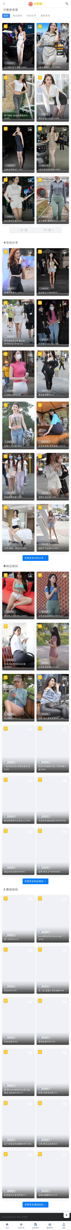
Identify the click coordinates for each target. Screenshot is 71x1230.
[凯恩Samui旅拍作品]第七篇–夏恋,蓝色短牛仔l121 (17, 1091)
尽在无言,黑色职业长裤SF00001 (15, 665)
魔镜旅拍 (45, 16)
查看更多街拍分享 (35, 558)
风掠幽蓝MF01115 (12, 718)
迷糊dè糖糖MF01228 (47, 1195)
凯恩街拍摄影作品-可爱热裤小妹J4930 (52, 768)
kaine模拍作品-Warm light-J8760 (50, 937)
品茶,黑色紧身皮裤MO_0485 (51, 718)
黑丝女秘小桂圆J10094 (48, 118)
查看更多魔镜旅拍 (35, 1204)
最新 (6, 16)
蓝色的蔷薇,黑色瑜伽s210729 (51, 446)
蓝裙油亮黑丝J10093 (13, 170)
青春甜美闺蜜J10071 (13, 497)
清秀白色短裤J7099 (47, 497)
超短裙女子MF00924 (47, 293)
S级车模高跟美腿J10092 (49, 170)
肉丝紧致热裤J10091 (13, 221)
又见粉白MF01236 (12, 395)
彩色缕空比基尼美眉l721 (15, 1195)
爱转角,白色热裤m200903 (15, 616)
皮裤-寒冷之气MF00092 (49, 872)
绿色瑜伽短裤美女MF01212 (51, 616)
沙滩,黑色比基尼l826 (47, 1144)
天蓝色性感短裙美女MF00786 (52, 821)
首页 (7, 1226)
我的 (64, 1226)
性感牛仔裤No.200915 (14, 293)
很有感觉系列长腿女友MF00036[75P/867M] (14, 342)
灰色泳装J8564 (11, 1042)
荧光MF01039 (10, 990)
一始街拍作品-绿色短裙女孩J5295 (17, 768)
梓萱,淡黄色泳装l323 (47, 1093)
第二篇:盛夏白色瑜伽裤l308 (51, 990)
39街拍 (24, 1217)
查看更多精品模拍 (35, 881)
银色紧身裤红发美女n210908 (17, 821)
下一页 (49, 230)
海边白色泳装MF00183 (14, 872)
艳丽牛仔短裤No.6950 (48, 548)
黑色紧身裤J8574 (46, 395)
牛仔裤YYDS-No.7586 (48, 344)
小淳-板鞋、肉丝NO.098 (15, 548)
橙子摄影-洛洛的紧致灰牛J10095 (16, 117)
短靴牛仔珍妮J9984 (13, 446)
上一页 (22, 230)
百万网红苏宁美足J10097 (15, 67)
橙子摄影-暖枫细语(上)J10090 (52, 221)
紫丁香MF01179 (11, 939)
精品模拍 (17, 16)
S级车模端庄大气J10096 (49, 67)
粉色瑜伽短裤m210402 (48, 667)
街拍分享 (31, 16)
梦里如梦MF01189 (46, 1042)
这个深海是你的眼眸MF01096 (17, 1144)
